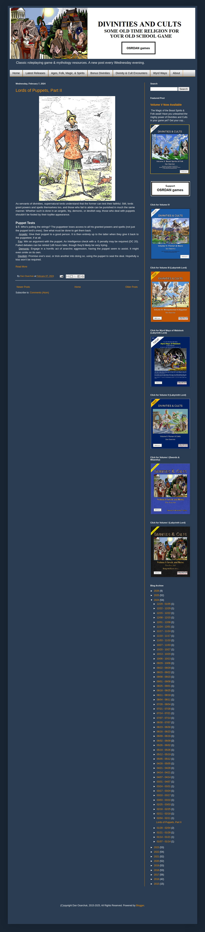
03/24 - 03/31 (164, 786)
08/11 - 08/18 (164, 695)
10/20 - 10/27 (164, 649)
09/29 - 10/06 (164, 663)
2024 (157, 600)
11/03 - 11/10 (164, 640)
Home (16, 73)
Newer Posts (23, 287)
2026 (157, 590)
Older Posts (131, 287)
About (176, 73)
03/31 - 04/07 (164, 781)
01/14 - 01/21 (164, 837)
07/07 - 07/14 (164, 718)
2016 (157, 879)
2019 (157, 865)
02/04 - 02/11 (164, 818)
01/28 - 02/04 (164, 828)
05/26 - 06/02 (164, 745)
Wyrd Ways (160, 73)
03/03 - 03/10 (164, 800)
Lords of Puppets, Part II (39, 90)
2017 (157, 874)
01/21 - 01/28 (164, 832)
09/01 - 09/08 (164, 681)
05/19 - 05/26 (164, 750)
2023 (157, 847)
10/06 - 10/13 (164, 658)
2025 (157, 595)
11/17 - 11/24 (164, 631)
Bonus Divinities (100, 73)
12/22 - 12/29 (164, 608)
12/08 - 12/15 (164, 617)
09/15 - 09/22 (164, 672)
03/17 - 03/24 (164, 791)
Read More (21, 266)
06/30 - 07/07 (164, 722)
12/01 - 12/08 (164, 622)
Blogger (140, 905)
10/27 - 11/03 (164, 645)
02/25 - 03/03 (164, 804)
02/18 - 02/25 (164, 809)
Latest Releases (35, 73)
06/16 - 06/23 (164, 731)
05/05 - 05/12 (164, 759)
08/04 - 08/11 (164, 699)
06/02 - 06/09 (164, 740)
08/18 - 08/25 (164, 690)
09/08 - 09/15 (164, 676)
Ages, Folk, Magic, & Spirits (68, 73)
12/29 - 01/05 (164, 604)
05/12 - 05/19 (164, 754)
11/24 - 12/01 (164, 626)
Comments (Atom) (39, 292)
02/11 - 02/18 (164, 813)
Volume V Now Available (166, 104)
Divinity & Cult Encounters (131, 73)
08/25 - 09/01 (164, 686)
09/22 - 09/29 (164, 667)
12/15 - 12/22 (164, 613)
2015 (157, 883)
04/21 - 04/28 (164, 768)
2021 (157, 856)
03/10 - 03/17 (164, 795)
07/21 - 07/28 (164, 708)
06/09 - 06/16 (164, 736)
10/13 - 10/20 (164, 654)
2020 (157, 861)
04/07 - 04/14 (164, 777)
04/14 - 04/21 (164, 772)
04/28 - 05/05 (164, 763)
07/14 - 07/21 (164, 713)
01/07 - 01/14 (164, 841)
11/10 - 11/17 (164, 636)
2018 (157, 870)
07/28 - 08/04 (164, 704)
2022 (157, 852)
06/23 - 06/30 (164, 727)
